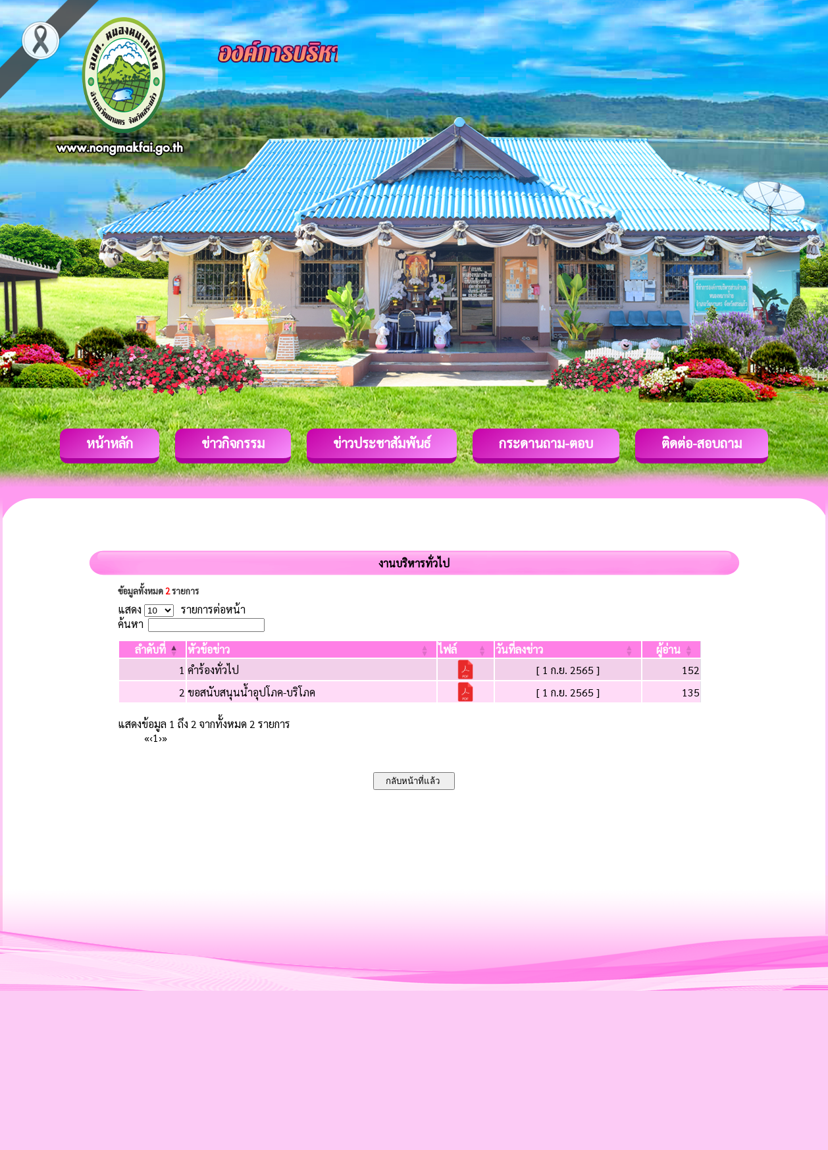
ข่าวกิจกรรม (233, 443)
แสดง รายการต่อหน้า (182, 609)
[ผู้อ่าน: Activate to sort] (671, 649)
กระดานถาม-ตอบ (546, 443)
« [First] (146, 738)
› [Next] (160, 738)
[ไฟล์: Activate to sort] (466, 649)
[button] (150, 649)
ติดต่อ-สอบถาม (701, 443)
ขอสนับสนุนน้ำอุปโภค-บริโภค (251, 692)
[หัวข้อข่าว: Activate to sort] (311, 649)
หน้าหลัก (109, 443)
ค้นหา (130, 624)
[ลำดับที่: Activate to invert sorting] (152, 649)
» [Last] (164, 738)
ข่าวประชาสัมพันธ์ (381, 443)
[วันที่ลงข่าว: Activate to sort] (567, 649)
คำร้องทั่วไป (213, 670)
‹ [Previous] (151, 738)
